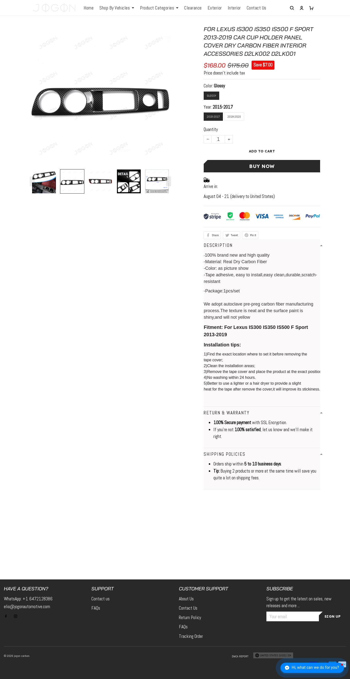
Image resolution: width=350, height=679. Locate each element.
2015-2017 (223, 107)
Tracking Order (191, 636)
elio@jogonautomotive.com (27, 607)
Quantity (211, 129)
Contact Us (188, 608)
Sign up (332, 616)
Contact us (100, 599)
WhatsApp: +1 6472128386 (28, 599)
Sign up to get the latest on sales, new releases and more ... (299, 602)
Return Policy (190, 617)
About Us (186, 599)
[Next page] (168, 181)
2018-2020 (234, 117)
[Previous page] (32, 181)
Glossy (219, 86)
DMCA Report (240, 656)
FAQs (95, 608)
